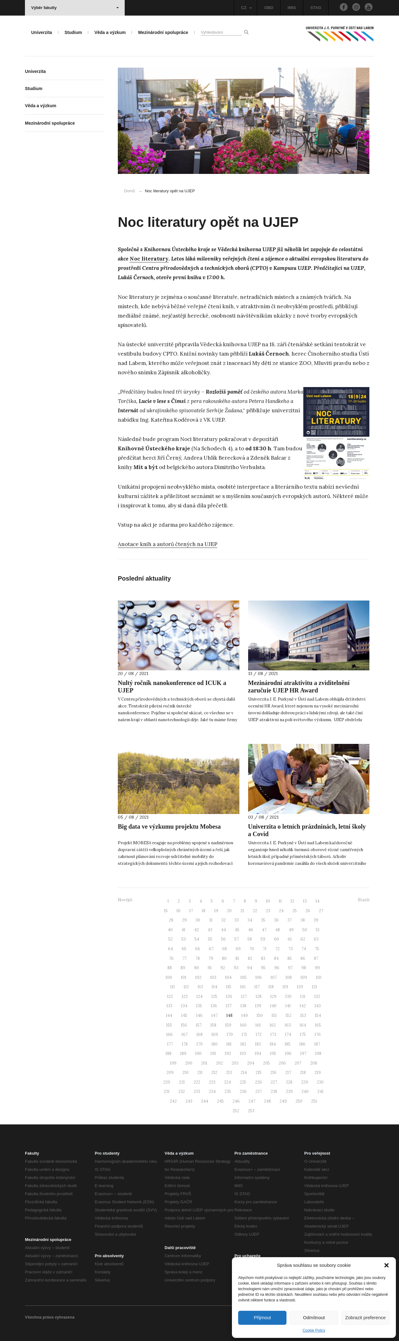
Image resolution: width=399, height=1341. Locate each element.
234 (212, 1091)
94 (249, 967)
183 (258, 1044)
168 (199, 1034)
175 (303, 1034)
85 (289, 958)
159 (228, 1025)
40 (170, 929)
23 (268, 910)
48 (277, 929)
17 (191, 910)
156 (184, 1025)
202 (219, 1063)
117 (257, 986)
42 (196, 929)
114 (214, 986)
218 (303, 1072)
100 (169, 977)
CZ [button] (246, 7)
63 (316, 939)
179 (199, 1044)
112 (186, 986)
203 (235, 1063)
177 (170, 1044)
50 (304, 929)
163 (288, 1025)
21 (242, 910)
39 (316, 920)
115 (228, 986)
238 (274, 1091)
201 (204, 1063)
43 (210, 929)
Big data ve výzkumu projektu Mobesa (169, 826)
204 (250, 1063)
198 (318, 1053)
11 (280, 901)
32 (223, 920)
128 (259, 996)
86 (302, 958)
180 (214, 1044)
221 (182, 1082)
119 (285, 986)
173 (273, 1034)
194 (258, 1053)
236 (243, 1091)
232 (181, 1091)
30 (197, 920)
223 (212, 1082)
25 (294, 910)
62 (302, 939)
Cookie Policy (314, 1330)
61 (290, 939)
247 (251, 1101)
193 (243, 1053)
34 (250, 920)
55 (210, 939)
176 (318, 1034)
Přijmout (262, 1317)
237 (258, 1091)
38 (302, 920)
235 (227, 1091)
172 (259, 1034)
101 (183, 977)
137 (229, 1005)
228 (289, 1082)
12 (292, 901)
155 (169, 1025)
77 (184, 958)
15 (166, 910)
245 (220, 1101)
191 (213, 1053)
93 (236, 967)
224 (227, 1082)
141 (288, 1005)
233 (197, 1091)
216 (273, 1072)
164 (303, 1025)
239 (289, 1091)
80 (224, 958)
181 (229, 1044)
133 (169, 1005)
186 (302, 1044)
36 (276, 920)
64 (170, 948)
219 (318, 1072)
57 (236, 939)
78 (197, 958)
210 (185, 1072)
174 (288, 1034)
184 (273, 1044)
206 (282, 1063)
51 (318, 929)
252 (236, 1111)
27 (321, 910)
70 (251, 948)
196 (288, 1053)
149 (244, 1015)
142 (303, 1005)
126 (229, 996)
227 (274, 1082)
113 (200, 986)
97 (290, 967)
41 (183, 929)
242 (173, 1101)
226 (258, 1082)
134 (184, 1005)
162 (273, 1025)
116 (243, 986)
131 (302, 996)
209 (170, 1072)
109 (303, 977)
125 (214, 996)
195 (273, 1053)
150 (260, 1015)
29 (184, 920)
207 (298, 1063)
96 (276, 967)
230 (320, 1082)
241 (320, 1091)
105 (243, 977)
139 (258, 1005)
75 (317, 948)
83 (263, 958)
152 (288, 1015)
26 (307, 910)
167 (184, 1034)
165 (318, 1025)
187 (317, 1044)
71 (265, 948)
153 (303, 1015)
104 (228, 977)
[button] (386, 1265)
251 (314, 1101)
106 (258, 977)
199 (173, 1063)
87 (316, 958)
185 (288, 1044)
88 (169, 967)
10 (268, 901)
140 (273, 1005)
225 (243, 1082)
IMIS (292, 7)
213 (229, 1072)
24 (281, 910)
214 (244, 1072)
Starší (363, 900)
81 (237, 958)
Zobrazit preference (365, 1317)
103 (213, 977)
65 (184, 948)
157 (199, 1025)
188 (168, 1053)
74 (303, 948)
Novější (125, 900)
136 (214, 1005)
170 (230, 1034)
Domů (129, 191)
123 (185, 996)
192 (228, 1053)
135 (199, 1005)
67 (211, 948)
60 (276, 939)
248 (267, 1101)
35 (263, 920)
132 (317, 996)
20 (229, 910)
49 (291, 929)
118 (271, 986)
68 (224, 948)
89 (182, 967)
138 (243, 1005)
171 (244, 1034)
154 (318, 1015)
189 (183, 1053)
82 (250, 958)
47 (264, 929)
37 (289, 920)
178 (185, 1044)
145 (184, 1015)
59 (263, 939)
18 (203, 910)
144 (169, 1015)
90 (196, 967)
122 (170, 996)
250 (299, 1101)
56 (223, 939)
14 (317, 901)
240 (305, 1091)
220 (166, 1082)
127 (244, 996)
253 (251, 1111)
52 (170, 939)
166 (169, 1034)
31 (211, 920)
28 (171, 920)
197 (303, 1053)
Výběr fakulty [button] (75, 7)
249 (283, 1101)
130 (288, 996)
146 (199, 1015)
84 (276, 958)
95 (263, 967)
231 (167, 1091)
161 (258, 1025)
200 (188, 1063)
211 (200, 1072)
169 (214, 1034)
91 (210, 967)
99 (317, 967)
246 (236, 1101)
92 (222, 967)
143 (318, 1005)
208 (313, 1063)
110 (318, 977)
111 (172, 986)
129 (273, 996)
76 (171, 958)
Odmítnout (314, 1317)
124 (199, 996)
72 (277, 948)
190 (198, 1053)
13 (305, 901)
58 (250, 939)
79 (211, 958)
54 (197, 939)
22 (255, 910)
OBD (268, 7)
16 (178, 910)
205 (266, 1063)
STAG (315, 7)
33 (236, 920)
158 (213, 1025)
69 (238, 948)
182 (243, 1044)
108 (289, 977)
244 (204, 1101)
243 (188, 1101)
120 (300, 986)
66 (197, 948)
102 (198, 977)
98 (303, 967)
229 (304, 1082)
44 (223, 929)
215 (259, 1072)
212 (214, 1072)
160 (243, 1025)
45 (237, 929)
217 (288, 1072)
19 (216, 910)
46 (250, 929)
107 (274, 977)
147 (214, 1015)
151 (274, 1015)
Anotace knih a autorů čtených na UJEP (167, 544)
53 (183, 939)
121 (314, 986)
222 (197, 1082)
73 (290, 948)
